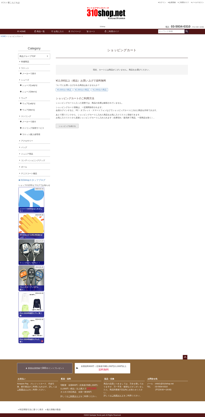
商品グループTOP (28, 56)
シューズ (25, 80)
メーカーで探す (29, 73)
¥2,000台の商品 (82, 90)
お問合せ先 (152, 379)
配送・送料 (66, 379)
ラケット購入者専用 (31, 134)
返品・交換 (109, 379)
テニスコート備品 (29, 173)
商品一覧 (39, 31)
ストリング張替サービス (33, 128)
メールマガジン (198, 2)
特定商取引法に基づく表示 (31, 409)
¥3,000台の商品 (64, 90)
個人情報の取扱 (54, 409)
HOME (21, 31)
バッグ (24, 147)
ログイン (162, 2)
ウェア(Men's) (28, 110)
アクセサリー (27, 141)
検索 (186, 31)
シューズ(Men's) (29, 92)
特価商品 (25, 61)
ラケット (25, 68)
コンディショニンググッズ (33, 160)
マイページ (74, 31)
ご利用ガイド (184, 2)
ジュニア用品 (27, 154)
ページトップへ (185, 357)
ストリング (26, 116)
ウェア (24, 98)
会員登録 (172, 2)
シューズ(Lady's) (29, 85)
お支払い (22, 379)
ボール (24, 167)
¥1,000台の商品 (100, 90)
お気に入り (57, 31)
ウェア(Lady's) (28, 103)
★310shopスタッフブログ (31, 180)
